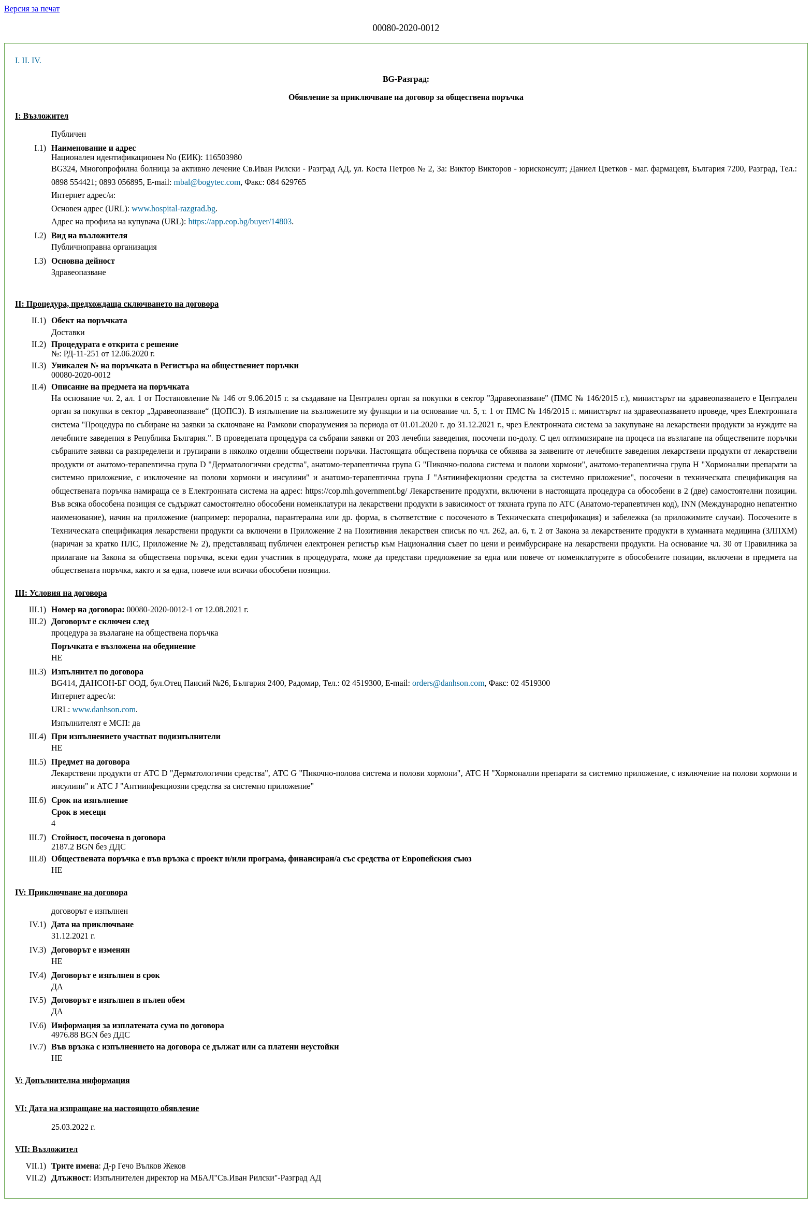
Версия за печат (32, 8)
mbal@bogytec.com (206, 182)
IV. (36, 60)
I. (17, 60)
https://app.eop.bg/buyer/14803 (240, 221)
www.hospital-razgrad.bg (173, 208)
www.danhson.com (104, 709)
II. (26, 60)
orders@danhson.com (448, 683)
